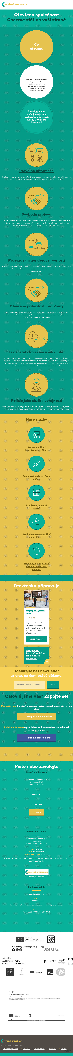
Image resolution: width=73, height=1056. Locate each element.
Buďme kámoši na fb (37, 738)
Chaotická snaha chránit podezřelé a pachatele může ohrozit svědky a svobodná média (37, 117)
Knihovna (52, 1049)
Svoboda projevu (36, 214)
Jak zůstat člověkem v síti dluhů (36, 352)
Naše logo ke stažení (36, 877)
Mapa (36, 812)
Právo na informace (36, 171)
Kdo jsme (26, 1049)
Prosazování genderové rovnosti (36, 260)
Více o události (36, 639)
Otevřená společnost (10, 1049)
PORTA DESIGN (67, 1051)
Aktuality (64, 1049)
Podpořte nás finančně (37, 716)
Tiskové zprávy (39, 1049)
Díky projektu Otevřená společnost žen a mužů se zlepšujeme (36, 654)
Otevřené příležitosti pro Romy (36, 306)
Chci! (53, 684)
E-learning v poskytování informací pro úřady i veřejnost (36, 566)
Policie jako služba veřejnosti (36, 400)
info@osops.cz (36, 804)
